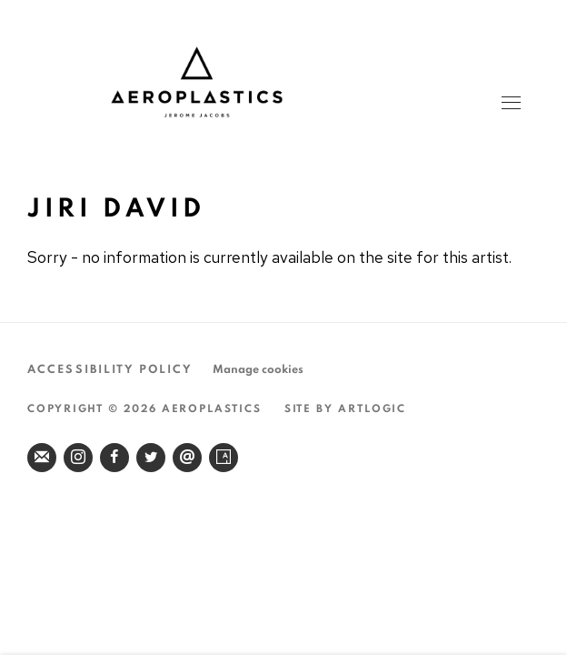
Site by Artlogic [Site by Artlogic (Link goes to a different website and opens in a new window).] (345, 408)
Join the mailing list (41, 457)
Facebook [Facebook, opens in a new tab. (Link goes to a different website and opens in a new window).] (114, 457)
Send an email (187, 457)
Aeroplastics (282, 81)
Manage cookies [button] (258, 369)
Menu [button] (509, 104)
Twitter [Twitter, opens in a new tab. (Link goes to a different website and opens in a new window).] (150, 457)
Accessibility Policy (109, 369)
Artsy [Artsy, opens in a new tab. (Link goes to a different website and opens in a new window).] (223, 457)
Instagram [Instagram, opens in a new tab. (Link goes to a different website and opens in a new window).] (78, 457)
